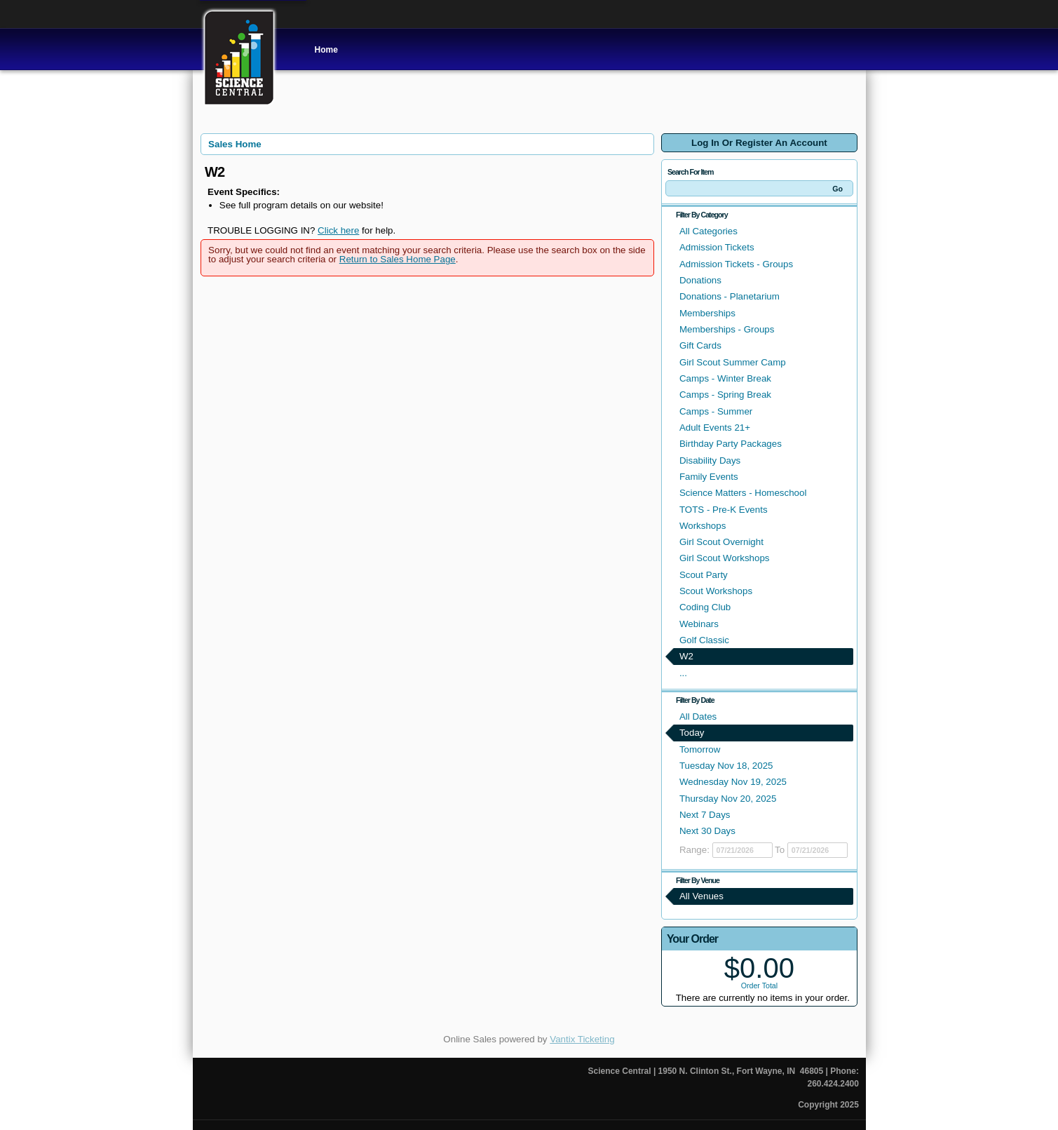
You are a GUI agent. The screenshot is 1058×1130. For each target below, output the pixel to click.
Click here (338, 230)
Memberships (707, 313)
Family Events (708, 476)
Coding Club (705, 607)
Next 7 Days (705, 814)
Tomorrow (700, 749)
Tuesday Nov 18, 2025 (726, 765)
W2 (686, 656)
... (683, 673)
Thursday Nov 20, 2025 (728, 798)
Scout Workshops (715, 591)
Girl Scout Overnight (721, 542)
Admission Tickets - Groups (736, 264)
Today (692, 732)
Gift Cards (700, 345)
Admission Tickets (716, 247)
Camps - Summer (715, 411)
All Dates (698, 716)
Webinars (699, 624)
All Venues (701, 896)
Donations (700, 280)
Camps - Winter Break (725, 378)
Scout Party (703, 575)
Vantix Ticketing (582, 1039)
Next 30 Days (707, 831)
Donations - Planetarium (729, 296)
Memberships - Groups (727, 329)
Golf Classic (704, 640)
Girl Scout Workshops (724, 558)
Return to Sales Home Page (397, 259)
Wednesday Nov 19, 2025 (733, 781)
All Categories (708, 231)
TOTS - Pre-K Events (723, 509)
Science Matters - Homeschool (742, 492)
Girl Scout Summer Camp (732, 362)
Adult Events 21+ (714, 427)
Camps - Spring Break (725, 394)
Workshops (702, 525)
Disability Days (709, 460)
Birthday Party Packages (730, 443)
